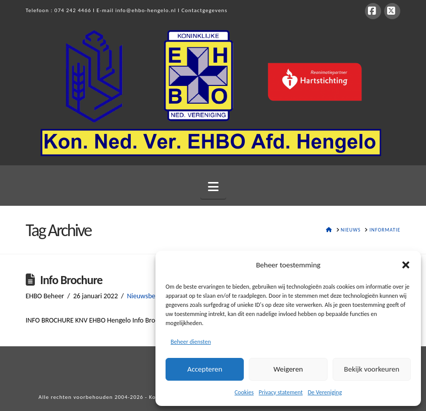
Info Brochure (71, 279)
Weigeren (288, 369)
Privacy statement (281, 392)
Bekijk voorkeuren (371, 369)
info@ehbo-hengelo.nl (146, 10)
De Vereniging (325, 392)
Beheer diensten (191, 341)
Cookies (244, 392)
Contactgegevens (204, 10)
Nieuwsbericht (148, 296)
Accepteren (204, 369)
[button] (406, 265)
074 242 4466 (73, 10)
